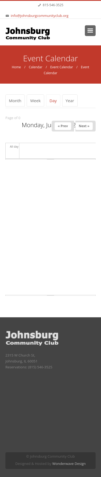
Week (35, 100)
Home (16, 67)
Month (15, 100)
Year (70, 100)
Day (55, 100)
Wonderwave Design (69, 463)
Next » (84, 126)
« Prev (63, 126)
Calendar (35, 67)
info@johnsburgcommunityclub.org (39, 15)
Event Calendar (61, 67)
